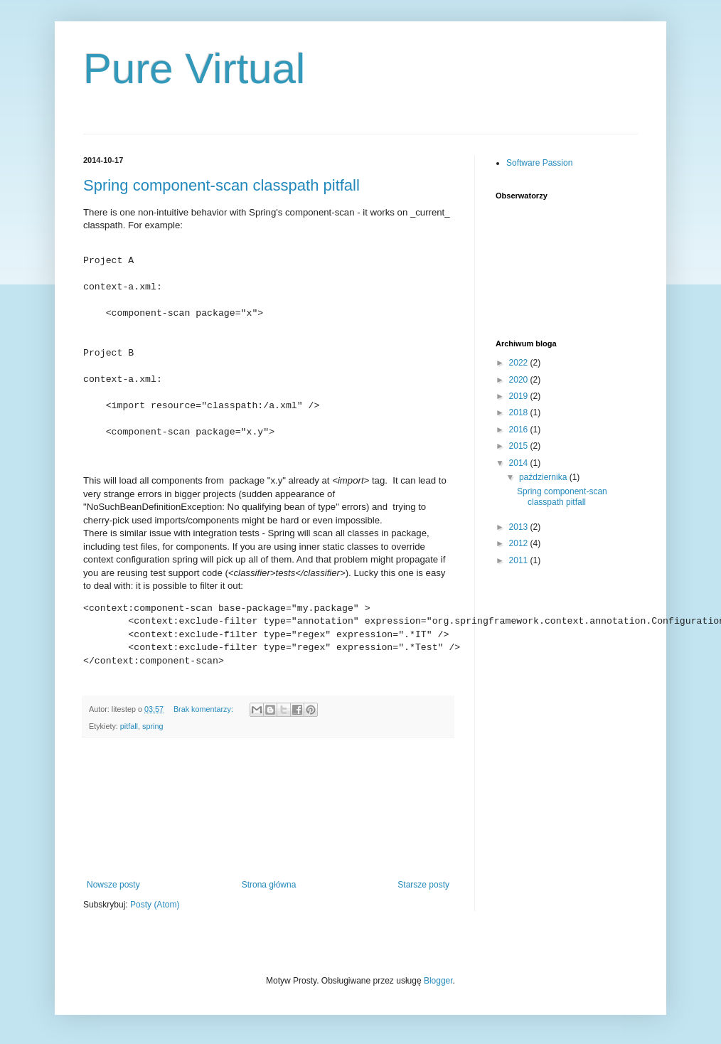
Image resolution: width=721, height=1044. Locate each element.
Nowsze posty (113, 885)
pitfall (129, 726)
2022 (519, 363)
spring (152, 726)
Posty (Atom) (154, 905)
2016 (519, 430)
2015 (519, 446)
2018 (519, 412)
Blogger (438, 981)
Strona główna (269, 885)
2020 (519, 380)
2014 (519, 463)
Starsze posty (423, 885)
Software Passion (539, 163)
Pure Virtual (194, 68)
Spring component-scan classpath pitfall (221, 185)
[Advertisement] (268, 808)
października (544, 477)
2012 (519, 543)
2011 (519, 560)
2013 (519, 527)
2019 (519, 396)
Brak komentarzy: (204, 709)
